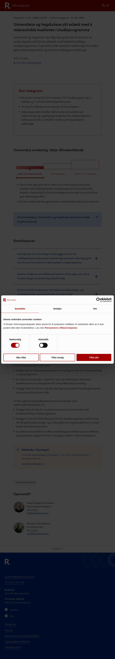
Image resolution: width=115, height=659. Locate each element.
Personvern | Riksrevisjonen (61, 327)
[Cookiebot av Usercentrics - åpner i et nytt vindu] (98, 300)
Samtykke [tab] (20, 308)
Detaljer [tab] (57, 308)
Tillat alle (94, 357)
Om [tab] (95, 308)
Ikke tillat (21, 357)
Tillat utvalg (57, 357)
